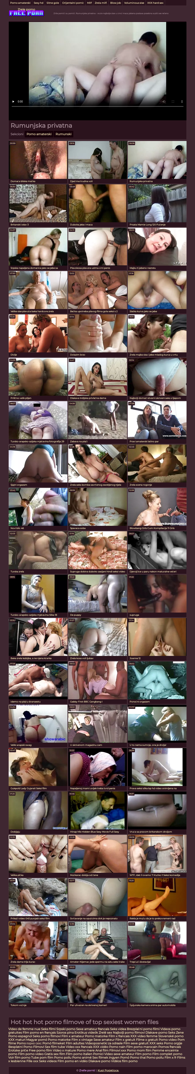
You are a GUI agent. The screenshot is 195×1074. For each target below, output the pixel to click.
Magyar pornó (36, 1040)
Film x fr (170, 1057)
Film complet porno (167, 1054)
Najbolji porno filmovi (129, 1032)
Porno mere (86, 1050)
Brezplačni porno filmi (143, 1029)
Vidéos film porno (124, 1061)
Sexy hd (38, 2)
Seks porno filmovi (47, 1036)
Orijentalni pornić (73, 2)
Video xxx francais (79, 1047)
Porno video (168, 1040)
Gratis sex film (54, 1054)
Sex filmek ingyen (105, 1057)
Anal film (102, 1050)
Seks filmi (48, 1029)
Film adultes (75, 1043)
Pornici (98, 1054)
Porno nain (117, 1047)
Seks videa (118, 1029)
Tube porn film (42, 1057)
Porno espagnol (20, 1036)
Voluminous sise (134, 2)
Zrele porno (26, 9)
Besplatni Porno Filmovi (26, 1047)
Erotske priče (18, 1050)
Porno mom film (139, 1050)
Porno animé (82, 1057)
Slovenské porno (171, 1036)
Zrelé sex (106, 1032)
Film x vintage (82, 1040)
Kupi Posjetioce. (108, 1070)
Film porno (143, 1054)
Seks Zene (176, 1032)
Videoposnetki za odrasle (104, 1043)
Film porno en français (39, 1032)
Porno (21, 1043)
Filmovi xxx (117, 1050)
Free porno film (40, 1050)
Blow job (115, 2)
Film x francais (119, 1036)
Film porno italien (79, 1054)
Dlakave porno (156, 1032)
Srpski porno (65, 1029)
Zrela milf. (101, 2)
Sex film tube (55, 1047)
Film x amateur (72, 1036)
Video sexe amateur (119, 1054)
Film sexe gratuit (136, 1043)
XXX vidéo (100, 1047)
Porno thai (138, 1057)
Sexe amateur (104, 1040)
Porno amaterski (20, 2)
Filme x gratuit (147, 1040)
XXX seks (156, 1043)
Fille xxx (32, 1061)
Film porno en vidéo (72, 1061)
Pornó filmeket (53, 1043)
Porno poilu (62, 1057)
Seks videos (48, 1061)
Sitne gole (53, 2)
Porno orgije (173, 1043)
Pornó (124, 1057)
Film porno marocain (142, 1047)
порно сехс (34, 1043)
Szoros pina (65, 1032)
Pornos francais (169, 1047)
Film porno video (31, 1054)
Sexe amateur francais (92, 1029)
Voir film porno (19, 1057)
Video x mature (64, 1050)
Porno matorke (97, 1036)
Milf (89, 2)
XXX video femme (144, 1036)
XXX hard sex (155, 2)
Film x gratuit (125, 1040)
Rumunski (63, 134)
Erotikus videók (86, 1032)
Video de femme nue (24, 1029)
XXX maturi (17, 1040)
